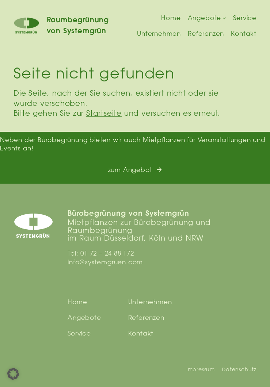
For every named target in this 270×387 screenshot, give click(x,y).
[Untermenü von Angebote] (224, 18)
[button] (135, 170)
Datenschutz (239, 369)
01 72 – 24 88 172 (107, 253)
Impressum (200, 369)
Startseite (104, 113)
